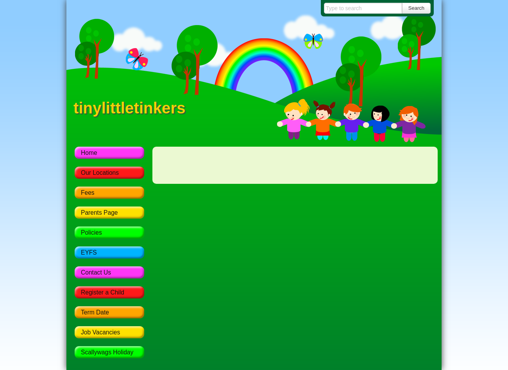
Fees (88, 192)
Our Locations (100, 172)
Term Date (95, 312)
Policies (91, 232)
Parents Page (99, 212)
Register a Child (102, 292)
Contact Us (96, 272)
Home (89, 152)
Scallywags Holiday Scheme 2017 (107, 353)
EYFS (89, 252)
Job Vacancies (100, 332)
